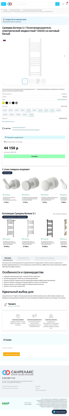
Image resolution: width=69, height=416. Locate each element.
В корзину (34, 156)
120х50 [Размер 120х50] (25, 114)
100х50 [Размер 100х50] (11, 114)
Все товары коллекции (60, 214)
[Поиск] (34, 4)
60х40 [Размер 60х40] (28, 110)
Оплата (37, 388)
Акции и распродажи (41, 390)
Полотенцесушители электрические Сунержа (26, 129)
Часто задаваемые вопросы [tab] (45, 258)
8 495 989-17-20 (8, 378)
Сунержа (64, 94)
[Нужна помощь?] (59, 412)
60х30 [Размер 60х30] (22, 110)
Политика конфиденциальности (10, 386)
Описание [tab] (7, 258)
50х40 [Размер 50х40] (10, 110)
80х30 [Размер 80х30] (40, 110)
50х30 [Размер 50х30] (4, 110)
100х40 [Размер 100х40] (5, 114)
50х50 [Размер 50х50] (16, 110)
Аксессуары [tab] (7, 173)
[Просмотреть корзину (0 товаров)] (66, 4)
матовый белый (62, 99)
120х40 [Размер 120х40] (18, 114)
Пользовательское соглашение (10, 388)
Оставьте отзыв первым (11, 354)
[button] (64, 55)
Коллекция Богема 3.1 (19, 127)
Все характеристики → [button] (8, 121)
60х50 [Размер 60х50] (34, 110)
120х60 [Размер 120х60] (31, 114)
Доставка (38, 386)
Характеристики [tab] (23, 258)
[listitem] (3, 103)
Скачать (10, 306)
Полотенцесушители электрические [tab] (15, 217)
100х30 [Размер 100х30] (58, 110)
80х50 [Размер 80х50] (52, 110)
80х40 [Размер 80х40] (46, 110)
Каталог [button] (3, 4)
